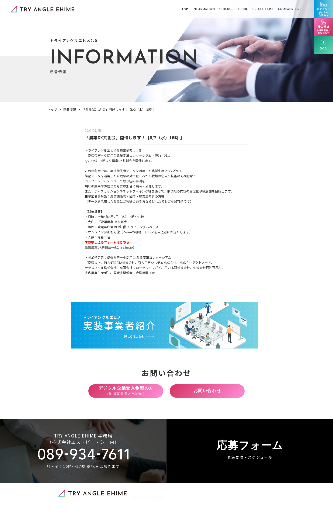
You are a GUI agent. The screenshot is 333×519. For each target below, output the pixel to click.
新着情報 (69, 109)
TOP (184, 9)
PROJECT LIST (263, 9)
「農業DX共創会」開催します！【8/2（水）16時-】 (119, 109)
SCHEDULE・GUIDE (233, 9)
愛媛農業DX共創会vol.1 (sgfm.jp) (109, 249)
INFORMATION (203, 9)
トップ (52, 109)
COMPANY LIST (289, 9)
